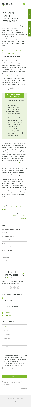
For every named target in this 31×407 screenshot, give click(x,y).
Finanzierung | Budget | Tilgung (11, 229)
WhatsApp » (8, 312)
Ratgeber (4, 232)
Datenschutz (20, 398)
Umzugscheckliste (7, 254)
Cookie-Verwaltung (16, 402)
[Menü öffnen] (27, 3)
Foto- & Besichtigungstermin (10, 236)
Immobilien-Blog (6, 243)
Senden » (14, 376)
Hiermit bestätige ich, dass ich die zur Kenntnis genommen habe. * (14, 370)
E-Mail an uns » (9, 315)
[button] (29, 14)
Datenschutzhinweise (12, 370)
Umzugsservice (6, 257)
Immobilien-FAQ (6, 247)
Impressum (10, 398)
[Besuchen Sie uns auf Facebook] (11, 287)
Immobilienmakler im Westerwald (16, 163)
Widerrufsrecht (6, 261)
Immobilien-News (7, 250)
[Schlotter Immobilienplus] (7, 4)
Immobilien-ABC (6, 239)
